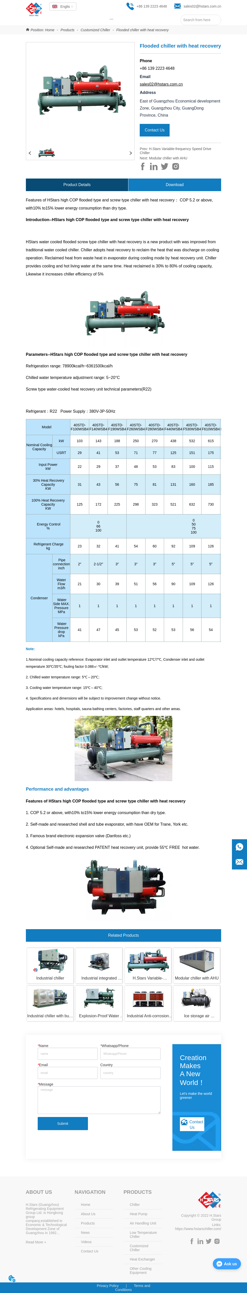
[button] (111, 19)
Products (67, 30)
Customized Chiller (95, 30)
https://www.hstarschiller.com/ (198, 1229)
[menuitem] (111, 19)
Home (49, 30)
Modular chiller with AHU (168, 158)
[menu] (111, 19)
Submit (62, 1124)
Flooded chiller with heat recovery (142, 30)
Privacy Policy (108, 1286)
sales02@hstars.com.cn (161, 84)
